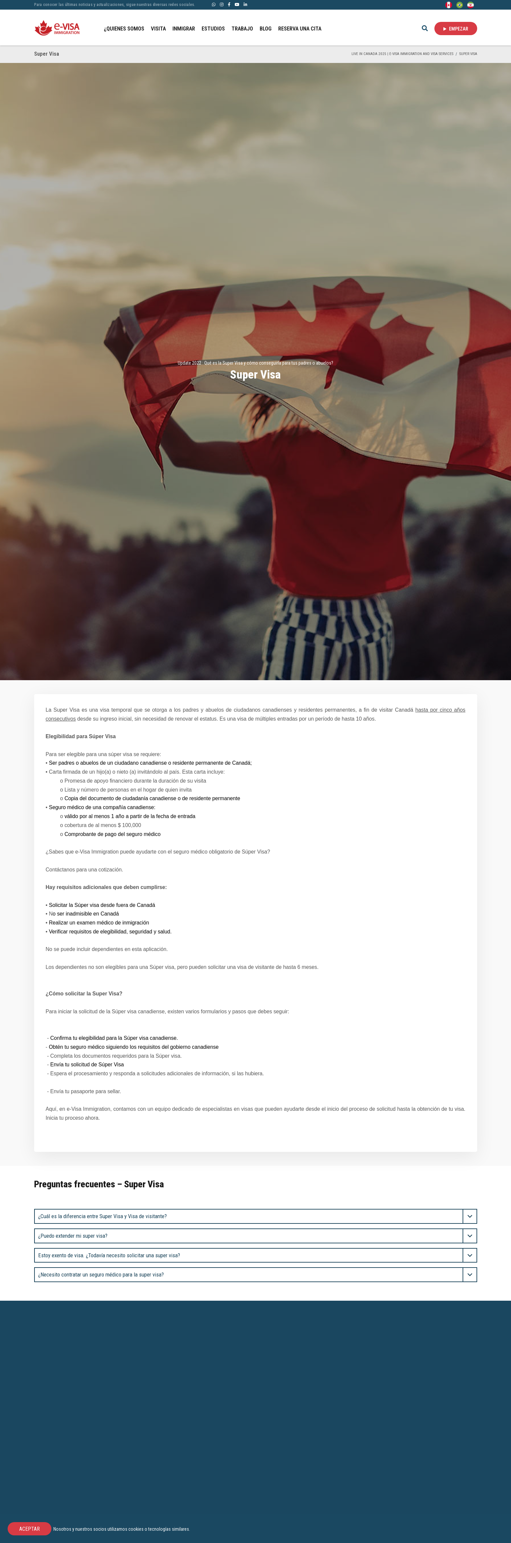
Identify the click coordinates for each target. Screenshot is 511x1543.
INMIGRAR (183, 28)
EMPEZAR (455, 28)
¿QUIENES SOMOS (124, 28)
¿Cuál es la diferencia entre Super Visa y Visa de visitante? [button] (102, 1216)
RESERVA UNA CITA (299, 28)
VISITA (158, 28)
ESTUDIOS (213, 28)
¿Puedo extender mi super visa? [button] (72, 1235)
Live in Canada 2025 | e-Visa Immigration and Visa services (402, 54)
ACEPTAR (29, 1529)
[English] (448, 4)
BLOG (266, 28)
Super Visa (468, 54)
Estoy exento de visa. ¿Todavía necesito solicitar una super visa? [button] (109, 1255)
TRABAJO (242, 28)
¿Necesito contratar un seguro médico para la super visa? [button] (101, 1274)
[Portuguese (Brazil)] (459, 4)
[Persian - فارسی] (470, 4)
